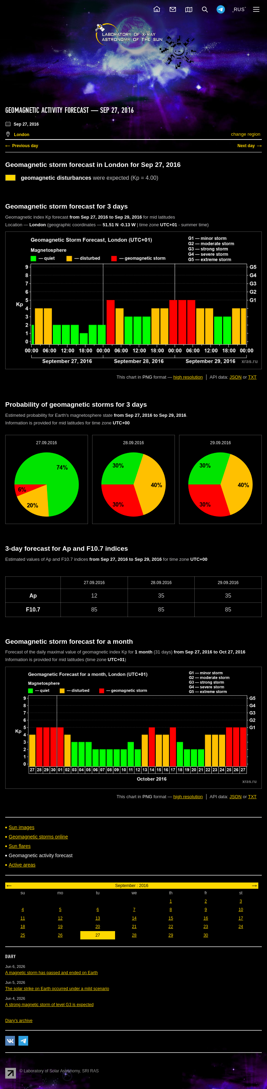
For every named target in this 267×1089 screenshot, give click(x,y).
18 (23, 926)
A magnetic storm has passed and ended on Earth (51, 972)
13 (97, 918)
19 (60, 926)
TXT (252, 377)
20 (97, 926)
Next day (246, 145)
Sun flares (20, 846)
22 (170, 926)
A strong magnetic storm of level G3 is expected (49, 1004)
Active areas (22, 865)
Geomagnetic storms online (38, 836)
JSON (235, 377)
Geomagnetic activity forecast (47, 110)
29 (170, 935)
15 (170, 918)
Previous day (25, 145)
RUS (239, 9)
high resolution (188, 377)
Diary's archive (18, 1020)
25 (23, 935)
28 (134, 935)
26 (60, 935)
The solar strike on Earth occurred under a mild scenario (57, 988)
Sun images (21, 827)
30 (205, 935)
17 (240, 918)
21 (134, 926)
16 (205, 918)
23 (205, 926)
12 (60, 918)
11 (23, 918)
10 (240, 909)
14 (134, 918)
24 (240, 926)
